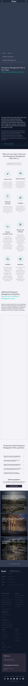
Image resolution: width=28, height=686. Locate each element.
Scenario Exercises (6, 614)
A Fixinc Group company (14, 681)
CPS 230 (4, 617)
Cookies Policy (6, 676)
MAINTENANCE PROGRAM (20, 595)
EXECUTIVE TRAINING (19, 600)
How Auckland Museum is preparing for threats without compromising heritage (13, 519)
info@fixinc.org (11, 579)
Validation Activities (7, 627)
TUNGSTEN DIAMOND (19, 604)
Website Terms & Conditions (19, 676)
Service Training (6, 609)
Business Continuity (7, 600)
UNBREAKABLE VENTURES (7, 647)
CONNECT (17, 631)
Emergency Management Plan (9, 60)
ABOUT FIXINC (4, 631)
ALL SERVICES (4, 595)
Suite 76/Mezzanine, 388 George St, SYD (16, 584)
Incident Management (7, 625)
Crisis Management (6, 602)
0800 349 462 (10, 573)
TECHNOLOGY (17, 606)
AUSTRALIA (17, 636)
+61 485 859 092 (11, 576)
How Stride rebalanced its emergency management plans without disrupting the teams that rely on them (13, 497)
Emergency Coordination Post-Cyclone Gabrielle (13, 542)
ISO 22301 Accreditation (5, 620)
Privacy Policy (11, 676)
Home (4, 53)
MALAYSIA (17, 640)
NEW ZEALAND (18, 638)
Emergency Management (8, 56)
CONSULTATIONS (5, 636)
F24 (15, 135)
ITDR (3, 607)
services (9, 53)
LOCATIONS (17, 634)
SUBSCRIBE (4, 649)
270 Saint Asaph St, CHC (12, 582)
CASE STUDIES (4, 638)
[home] (14, 1)
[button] (14, 456)
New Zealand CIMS (6, 622)
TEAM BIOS (4, 634)
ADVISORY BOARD (18, 597)
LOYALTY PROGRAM (18, 602)
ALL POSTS (4, 645)
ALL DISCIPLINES (5, 597)
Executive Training (6, 604)
